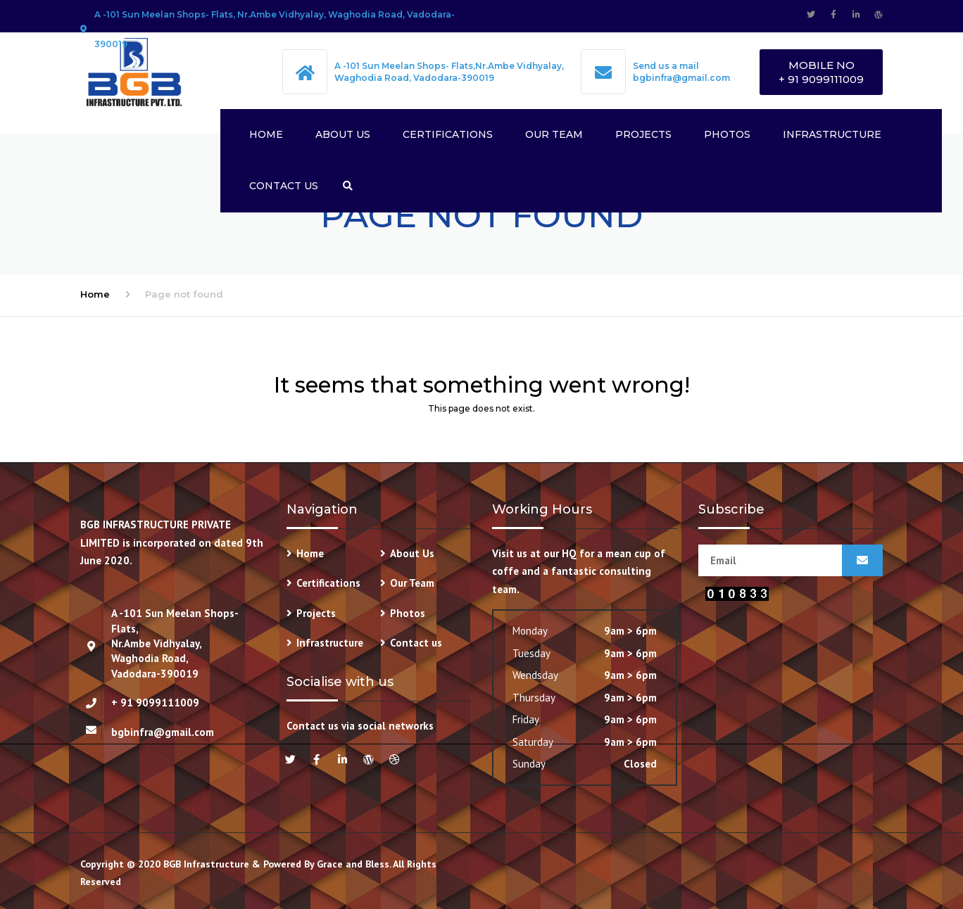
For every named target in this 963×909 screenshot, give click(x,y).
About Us (342, 134)
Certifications (448, 134)
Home (266, 134)
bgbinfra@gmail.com (681, 77)
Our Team (554, 134)
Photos (727, 134)
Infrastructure (832, 134)
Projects (643, 134)
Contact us (283, 185)
